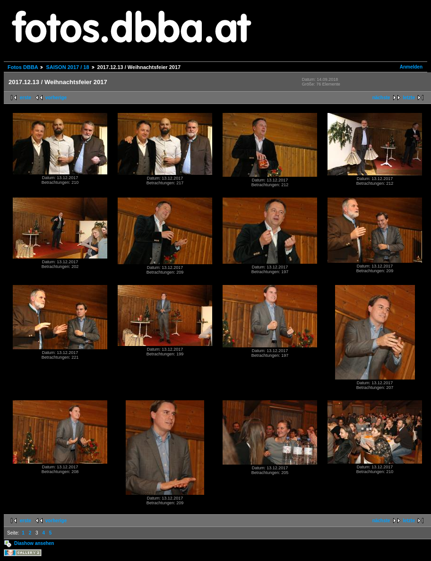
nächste (381, 97)
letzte (409, 97)
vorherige (56, 97)
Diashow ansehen (34, 543)
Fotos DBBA (23, 67)
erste (25, 97)
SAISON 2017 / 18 (67, 67)
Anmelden (411, 66)
